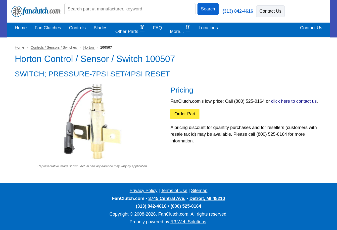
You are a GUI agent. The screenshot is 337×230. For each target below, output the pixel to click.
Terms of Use (174, 190)
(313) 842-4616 (238, 11)
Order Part (184, 113)
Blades (100, 27)
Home (21, 27)
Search (208, 8)
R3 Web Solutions (188, 221)
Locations (208, 27)
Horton (89, 47)
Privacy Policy (143, 190)
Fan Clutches (48, 27)
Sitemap (199, 190)
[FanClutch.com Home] (35, 11)
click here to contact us (294, 101)
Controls (77, 27)
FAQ (157, 27)
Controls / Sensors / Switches (54, 47)
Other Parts (130, 29)
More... (180, 29)
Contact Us (270, 11)
